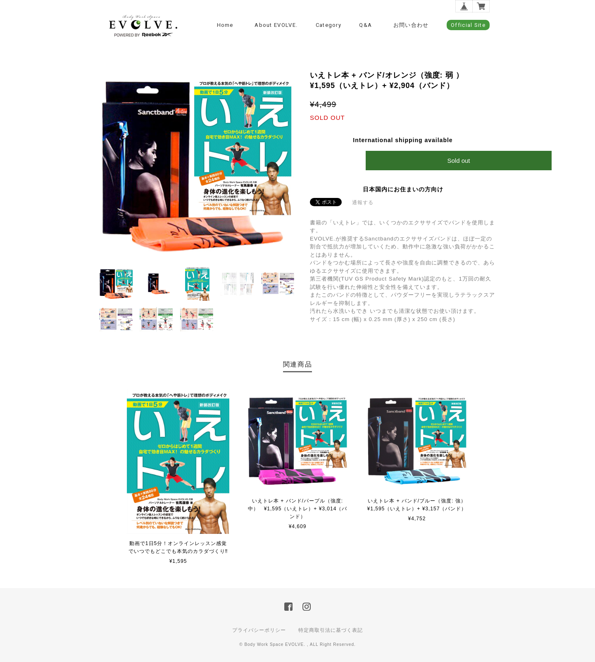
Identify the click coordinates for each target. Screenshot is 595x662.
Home (225, 25)
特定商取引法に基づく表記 (330, 630)
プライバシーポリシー (259, 630)
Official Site (468, 25)
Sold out (458, 160)
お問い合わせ (411, 25)
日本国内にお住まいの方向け (403, 189)
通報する (363, 202)
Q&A (365, 25)
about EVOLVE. (276, 25)
